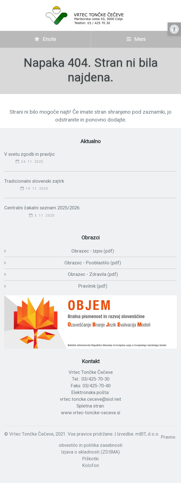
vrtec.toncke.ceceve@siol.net (90, 399)
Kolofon (90, 465)
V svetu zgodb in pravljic (29, 154)
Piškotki (90, 458)
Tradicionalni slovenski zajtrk (34, 181)
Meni (135, 39)
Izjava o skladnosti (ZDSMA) (90, 452)
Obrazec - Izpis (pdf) (92, 251)
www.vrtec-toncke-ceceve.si (90, 412)
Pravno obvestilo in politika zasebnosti (117, 441)
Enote (45, 39)
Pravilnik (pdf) (92, 286)
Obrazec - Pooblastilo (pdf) (92, 262)
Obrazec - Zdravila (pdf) (93, 274)
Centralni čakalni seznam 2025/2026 (41, 207)
